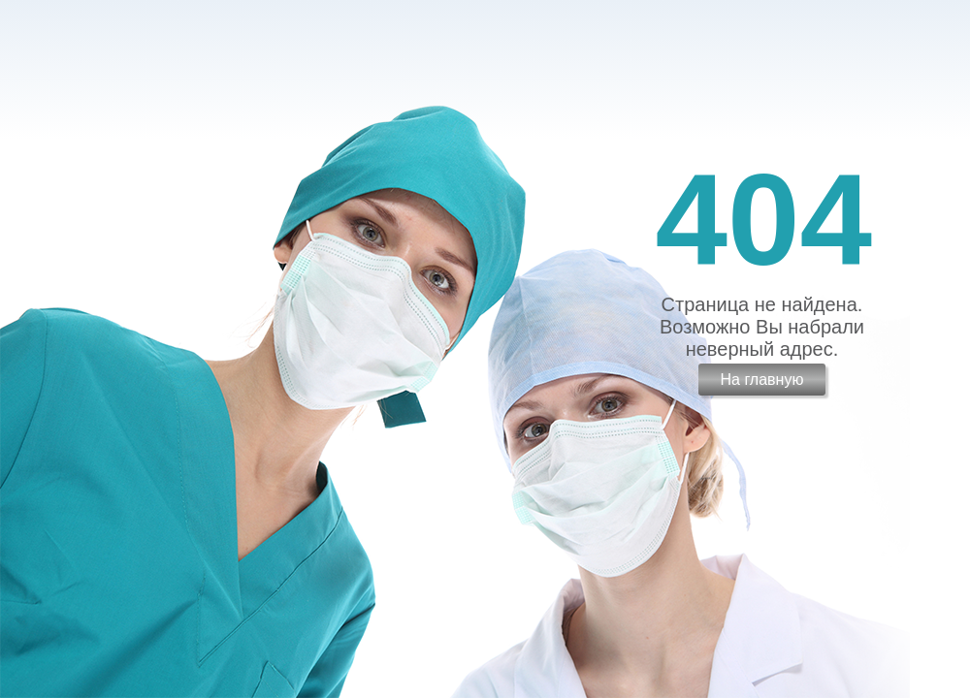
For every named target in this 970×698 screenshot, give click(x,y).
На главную (761, 379)
